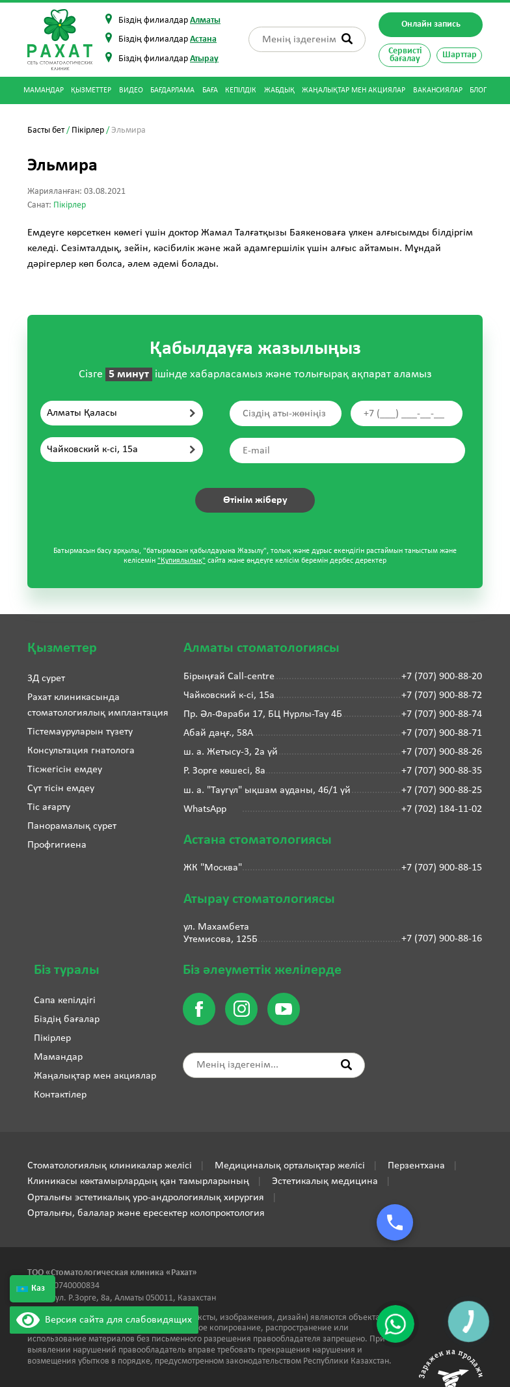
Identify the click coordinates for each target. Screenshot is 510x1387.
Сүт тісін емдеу (60, 788)
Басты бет (45, 130)
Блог (478, 90)
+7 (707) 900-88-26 (441, 752)
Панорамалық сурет (71, 826)
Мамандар (43, 90)
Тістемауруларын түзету (80, 732)
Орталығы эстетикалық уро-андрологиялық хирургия (145, 1197)
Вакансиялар (438, 90)
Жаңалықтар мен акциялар (353, 90)
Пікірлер (88, 130)
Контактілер (60, 1095)
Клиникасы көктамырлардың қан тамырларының (138, 1181)
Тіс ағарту (48, 807)
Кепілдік (240, 90)
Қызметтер (91, 90)
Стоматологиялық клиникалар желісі (109, 1166)
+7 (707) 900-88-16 (441, 939)
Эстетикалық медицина (325, 1181)
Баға (210, 90)
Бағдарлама (172, 90)
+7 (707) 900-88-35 (441, 771)
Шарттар (459, 55)
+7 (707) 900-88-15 (441, 868)
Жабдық (279, 90)
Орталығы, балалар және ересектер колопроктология (146, 1213)
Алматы (205, 20)
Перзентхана (416, 1166)
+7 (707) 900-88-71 (441, 733)
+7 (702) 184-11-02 (441, 809)
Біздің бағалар (67, 1019)
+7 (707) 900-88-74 (441, 714)
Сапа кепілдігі (65, 1000)
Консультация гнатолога (81, 751)
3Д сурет (46, 678)
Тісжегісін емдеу (64, 769)
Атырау (204, 59)
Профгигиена (57, 845)
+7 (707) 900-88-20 (441, 676)
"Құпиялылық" (181, 561)
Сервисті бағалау (405, 55)
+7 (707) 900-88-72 (441, 695)
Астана (203, 39)
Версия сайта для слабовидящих (104, 1320)
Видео (131, 90)
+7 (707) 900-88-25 (441, 790)
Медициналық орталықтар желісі (290, 1166)
